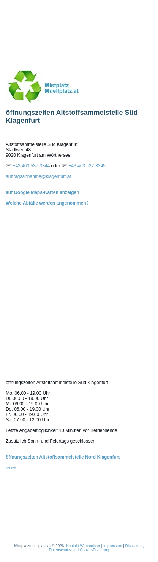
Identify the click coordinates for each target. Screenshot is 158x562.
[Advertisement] (40, 33)
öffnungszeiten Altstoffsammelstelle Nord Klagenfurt (63, 457)
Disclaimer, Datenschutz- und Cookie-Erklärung (96, 548)
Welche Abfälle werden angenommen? (47, 203)
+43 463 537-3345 (87, 165)
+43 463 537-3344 (32, 165)
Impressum (112, 546)
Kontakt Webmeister (83, 546)
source (11, 468)
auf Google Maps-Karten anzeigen (42, 192)
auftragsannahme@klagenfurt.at (38, 176)
